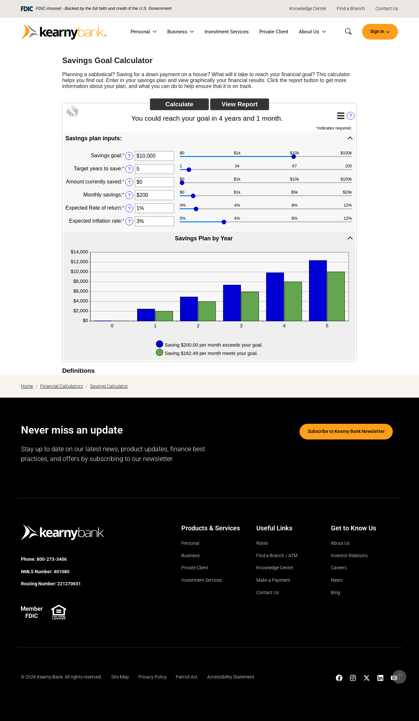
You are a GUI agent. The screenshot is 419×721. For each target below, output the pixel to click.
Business (177, 32)
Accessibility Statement (230, 677)
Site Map (120, 677)
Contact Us (386, 8)
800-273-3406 (52, 559)
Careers (339, 568)
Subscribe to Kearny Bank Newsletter (346, 431)
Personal (140, 32)
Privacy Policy (152, 677)
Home (27, 386)
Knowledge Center (307, 8)
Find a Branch (351, 8)
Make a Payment (273, 580)
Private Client (273, 32)
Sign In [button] (377, 31)
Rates (262, 543)
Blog (335, 592)
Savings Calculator (109, 386)
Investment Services (227, 32)
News (336, 580)
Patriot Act (187, 677)
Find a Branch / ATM (277, 555)
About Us (309, 32)
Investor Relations (349, 555)
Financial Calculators (61, 386)
